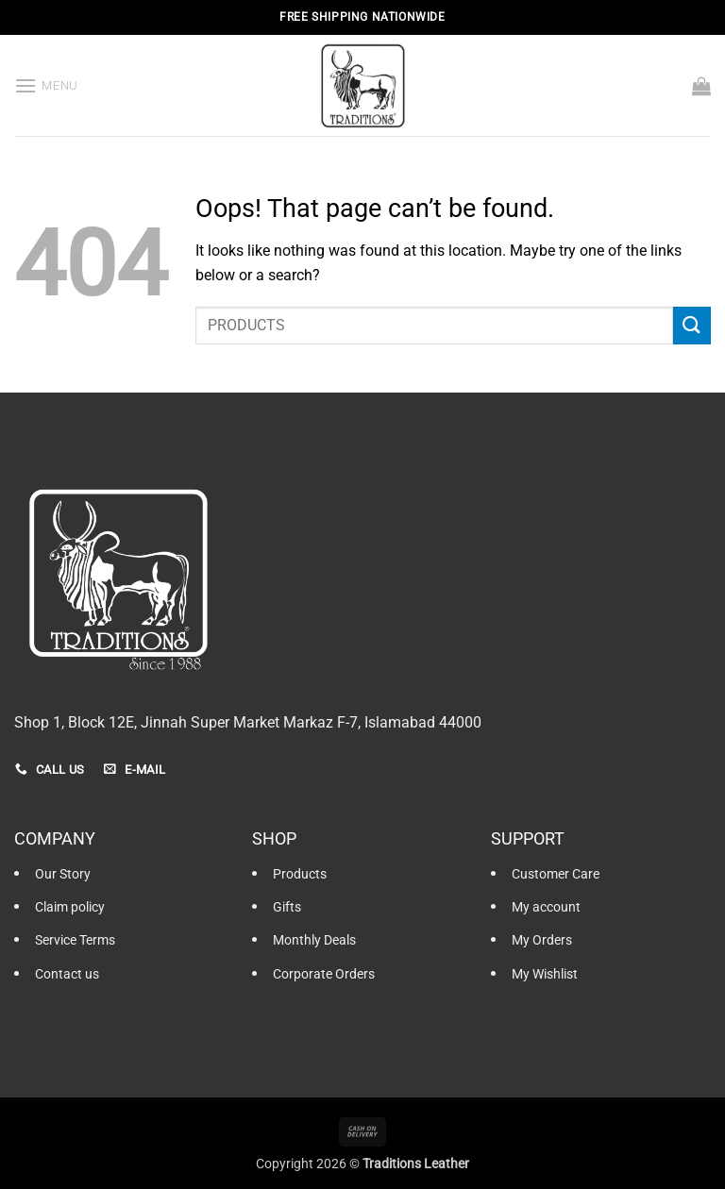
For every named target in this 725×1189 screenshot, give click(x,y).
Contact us (67, 974)
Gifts (287, 907)
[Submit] (692, 325)
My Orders (542, 940)
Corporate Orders (324, 974)
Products (300, 874)
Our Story (63, 874)
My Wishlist (545, 974)
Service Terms (75, 940)
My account (546, 907)
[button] (46, 85)
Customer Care (555, 874)
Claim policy (70, 907)
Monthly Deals (314, 940)
